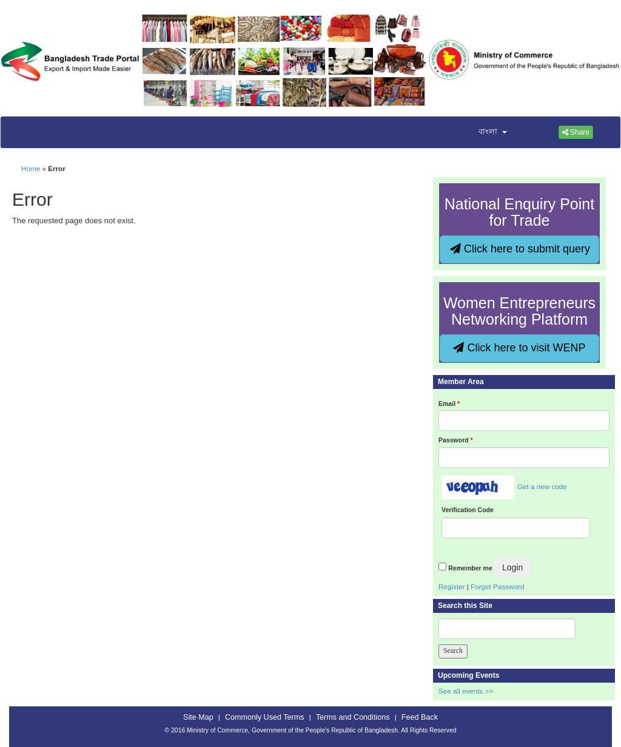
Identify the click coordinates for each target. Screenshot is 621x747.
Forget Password (497, 586)
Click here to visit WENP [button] (519, 348)
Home (30, 168)
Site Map (198, 717)
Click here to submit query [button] (520, 249)
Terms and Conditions (353, 717)
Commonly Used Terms (264, 717)
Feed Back (419, 717)
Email (449, 403)
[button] (485, 132)
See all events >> (465, 691)
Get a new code (542, 486)
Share (575, 132)
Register (451, 586)
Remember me (470, 568)
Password (455, 440)
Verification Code (467, 509)
